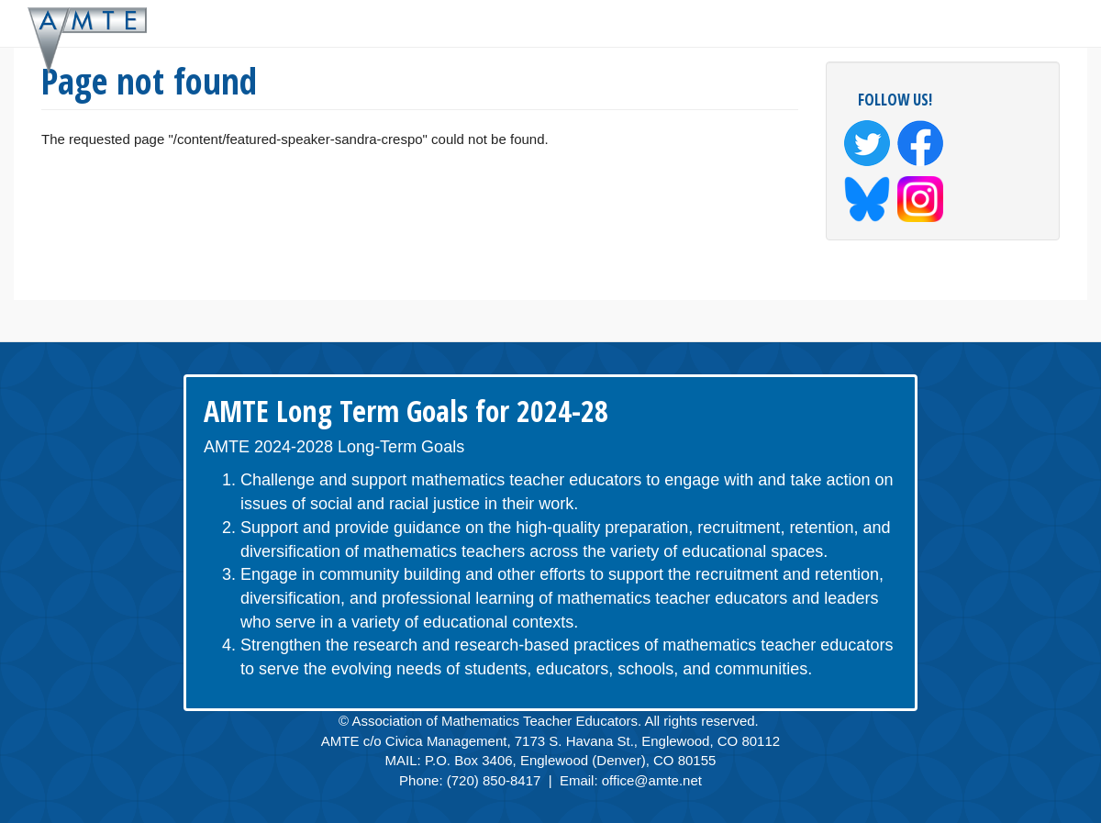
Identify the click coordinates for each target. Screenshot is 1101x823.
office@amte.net (652, 780)
